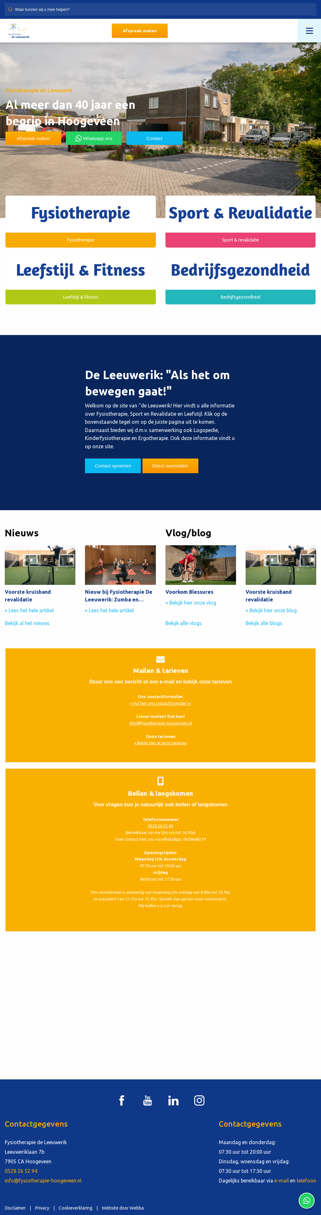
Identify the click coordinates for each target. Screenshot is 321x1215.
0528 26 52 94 (160, 826)
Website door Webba (123, 1208)
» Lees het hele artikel (29, 610)
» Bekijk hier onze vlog (190, 603)
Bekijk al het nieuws (27, 623)
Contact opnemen (113, 465)
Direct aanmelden (170, 465)
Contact (155, 138)
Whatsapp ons (93, 138)
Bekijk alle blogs (264, 623)
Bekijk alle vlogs (183, 623)
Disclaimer (15, 1208)
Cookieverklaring (75, 1208)
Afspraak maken (140, 30)
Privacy (42, 1208)
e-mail (281, 1180)
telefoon (306, 1180)
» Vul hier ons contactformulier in (160, 703)
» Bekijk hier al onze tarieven (160, 743)
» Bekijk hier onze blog (271, 610)
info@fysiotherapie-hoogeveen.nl (160, 723)
